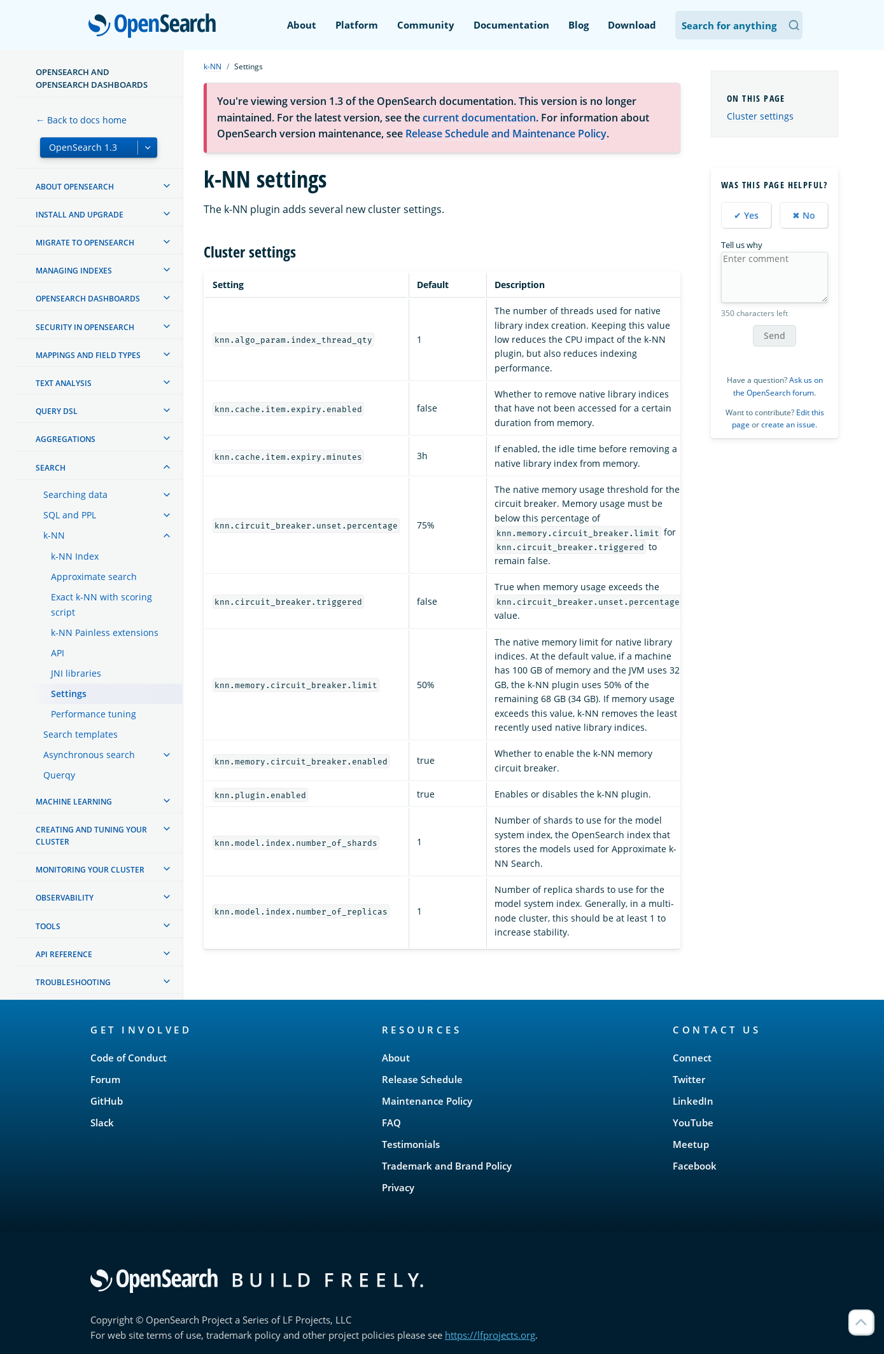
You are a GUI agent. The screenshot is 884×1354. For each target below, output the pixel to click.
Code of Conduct (128, 1057)
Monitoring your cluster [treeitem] (90, 869)
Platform (356, 24)
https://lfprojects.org (490, 1335)
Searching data (75, 494)
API (57, 653)
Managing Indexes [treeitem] (74, 270)
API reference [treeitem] (64, 954)
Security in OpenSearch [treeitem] (85, 327)
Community (425, 24)
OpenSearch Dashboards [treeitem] (88, 298)
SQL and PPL (69, 515)
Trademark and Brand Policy (447, 1165)
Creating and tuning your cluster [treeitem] (91, 835)
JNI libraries (76, 673)
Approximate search (94, 576)
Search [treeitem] (51, 467)
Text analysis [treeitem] (64, 383)
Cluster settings (760, 116)
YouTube (693, 1122)
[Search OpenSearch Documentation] (739, 25)
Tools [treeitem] (48, 926)
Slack (102, 1122)
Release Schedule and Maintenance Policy (506, 134)
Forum (105, 1079)
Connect (692, 1057)
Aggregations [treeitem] (65, 439)
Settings (69, 693)
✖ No (803, 215)
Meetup (691, 1144)
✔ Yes (746, 215)
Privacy (398, 1187)
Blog (578, 24)
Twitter (689, 1079)
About (301, 24)
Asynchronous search (89, 755)
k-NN (54, 535)
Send (774, 335)
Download (632, 24)
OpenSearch (155, 26)
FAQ (391, 1122)
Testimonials (411, 1144)
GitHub (106, 1101)
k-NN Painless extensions (104, 632)
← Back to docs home (81, 120)
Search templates (80, 734)
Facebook (695, 1165)
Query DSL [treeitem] (57, 411)
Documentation (511, 24)
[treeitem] (167, 186)
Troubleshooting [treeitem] (73, 982)
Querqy (59, 775)
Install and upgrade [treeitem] (79, 214)
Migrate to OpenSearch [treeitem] (85, 242)
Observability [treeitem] (65, 897)
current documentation (479, 118)
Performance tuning (93, 714)
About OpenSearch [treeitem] (75, 186)
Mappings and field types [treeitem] (88, 355)
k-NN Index (75, 556)
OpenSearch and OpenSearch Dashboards (92, 78)
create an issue (788, 424)
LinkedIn (693, 1101)
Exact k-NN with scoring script (101, 604)
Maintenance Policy (427, 1101)
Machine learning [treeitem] (74, 801)
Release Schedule (422, 1079)
